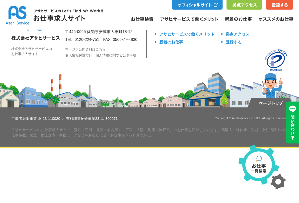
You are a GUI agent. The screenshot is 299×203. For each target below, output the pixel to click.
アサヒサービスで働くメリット (187, 34)
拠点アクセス (237, 34)
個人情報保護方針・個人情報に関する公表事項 (100, 55)
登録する (233, 42)
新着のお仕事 (171, 42)
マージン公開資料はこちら (85, 49)
